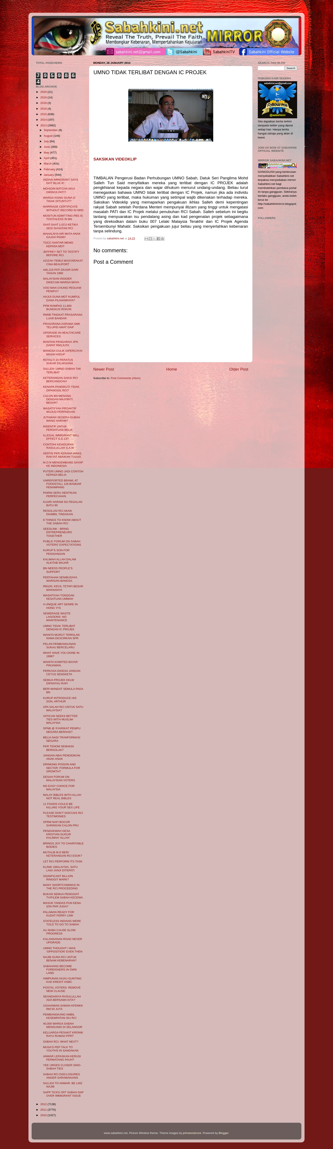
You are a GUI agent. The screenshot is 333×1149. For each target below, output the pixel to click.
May (47, 152)
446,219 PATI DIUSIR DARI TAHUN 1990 (60, 271)
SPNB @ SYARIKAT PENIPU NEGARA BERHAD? (62, 730)
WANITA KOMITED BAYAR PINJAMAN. (60, 663)
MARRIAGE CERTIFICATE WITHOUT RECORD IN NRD (63, 208)
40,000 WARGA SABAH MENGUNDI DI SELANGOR (62, 1025)
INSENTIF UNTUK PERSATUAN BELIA (58, 428)
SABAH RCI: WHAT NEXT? (60, 1041)
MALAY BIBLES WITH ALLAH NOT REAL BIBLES (62, 796)
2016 (44, 108)
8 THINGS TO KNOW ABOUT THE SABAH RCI (62, 521)
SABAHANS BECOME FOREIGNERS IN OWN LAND (60, 970)
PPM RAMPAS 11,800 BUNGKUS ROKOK (57, 307)
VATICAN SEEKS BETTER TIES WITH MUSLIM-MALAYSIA (60, 719)
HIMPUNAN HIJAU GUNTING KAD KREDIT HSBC (62, 980)
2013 (44, 125)
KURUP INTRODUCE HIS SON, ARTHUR (59, 699)
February (50, 169)
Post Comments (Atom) (126, 378)
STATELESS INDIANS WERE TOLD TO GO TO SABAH (62, 922)
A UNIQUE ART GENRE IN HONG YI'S (60, 606)
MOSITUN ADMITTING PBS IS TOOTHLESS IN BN (63, 217)
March (48, 163)
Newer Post (103, 369)
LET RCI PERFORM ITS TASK (62, 861)
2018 (44, 103)
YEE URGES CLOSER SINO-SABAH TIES (62, 1067)
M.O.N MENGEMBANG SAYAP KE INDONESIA (63, 464)
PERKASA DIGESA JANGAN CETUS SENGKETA (61, 672)
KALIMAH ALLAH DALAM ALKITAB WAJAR (59, 561)
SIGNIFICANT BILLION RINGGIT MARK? (58, 877)
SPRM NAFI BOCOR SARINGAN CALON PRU (61, 823)
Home (171, 369)
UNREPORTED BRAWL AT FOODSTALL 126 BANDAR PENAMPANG (62, 484)
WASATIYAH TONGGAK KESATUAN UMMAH (59, 597)
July (47, 141)
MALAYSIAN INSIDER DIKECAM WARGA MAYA (61, 280)
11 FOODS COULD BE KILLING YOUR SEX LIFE (61, 805)
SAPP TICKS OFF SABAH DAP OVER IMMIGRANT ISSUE (63, 1094)
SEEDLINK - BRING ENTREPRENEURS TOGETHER (57, 532)
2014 (44, 119)
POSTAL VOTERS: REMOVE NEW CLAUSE (62, 989)
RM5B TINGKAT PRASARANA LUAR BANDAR (62, 316)
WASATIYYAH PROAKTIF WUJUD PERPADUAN (59, 410)
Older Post (238, 369)
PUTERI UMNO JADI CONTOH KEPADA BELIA (63, 473)
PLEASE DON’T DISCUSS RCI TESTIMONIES (63, 814)
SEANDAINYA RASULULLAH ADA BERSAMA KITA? (62, 998)
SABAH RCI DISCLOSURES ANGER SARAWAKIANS (61, 1076)
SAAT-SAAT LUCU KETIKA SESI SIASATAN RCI (60, 226)
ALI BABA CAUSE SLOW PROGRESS (59, 932)
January (49, 174)
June (47, 146)
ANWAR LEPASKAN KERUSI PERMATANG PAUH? (62, 1058)
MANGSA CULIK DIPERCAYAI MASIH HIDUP (62, 352)
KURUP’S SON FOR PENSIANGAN (56, 552)
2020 (44, 91)
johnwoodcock (192, 1133)
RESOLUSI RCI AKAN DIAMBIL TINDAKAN (58, 512)
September (51, 130)
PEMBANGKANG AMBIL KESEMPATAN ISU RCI (60, 1016)
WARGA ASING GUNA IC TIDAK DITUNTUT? (59, 199)
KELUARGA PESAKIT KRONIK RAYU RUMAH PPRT (63, 1034)
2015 (44, 114)
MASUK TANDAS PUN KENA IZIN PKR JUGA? (62, 904)
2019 (44, 97)
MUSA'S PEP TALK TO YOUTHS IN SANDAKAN (61, 1049)
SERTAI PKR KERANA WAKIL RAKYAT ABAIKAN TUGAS (62, 455)
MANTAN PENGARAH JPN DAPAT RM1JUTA (60, 343)
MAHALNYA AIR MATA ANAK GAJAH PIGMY (61, 235)
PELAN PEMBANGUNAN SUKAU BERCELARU (59, 645)
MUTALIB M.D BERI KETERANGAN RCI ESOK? (62, 854)
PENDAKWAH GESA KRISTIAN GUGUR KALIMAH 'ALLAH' (57, 834)
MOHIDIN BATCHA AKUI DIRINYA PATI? (59, 190)
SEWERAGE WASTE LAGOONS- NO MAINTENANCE (57, 617)
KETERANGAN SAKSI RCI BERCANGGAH (60, 379)
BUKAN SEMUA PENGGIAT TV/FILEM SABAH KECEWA (63, 895)
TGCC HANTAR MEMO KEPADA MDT (58, 244)
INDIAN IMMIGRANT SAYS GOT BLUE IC (60, 181)
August (49, 135)
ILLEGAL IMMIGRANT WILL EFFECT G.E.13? (61, 437)
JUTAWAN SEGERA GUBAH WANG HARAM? (61, 419)
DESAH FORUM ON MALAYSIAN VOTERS (59, 778)
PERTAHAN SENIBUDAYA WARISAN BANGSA (60, 579)
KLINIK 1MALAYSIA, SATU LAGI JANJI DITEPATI (60, 868)
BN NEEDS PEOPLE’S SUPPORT (58, 570)
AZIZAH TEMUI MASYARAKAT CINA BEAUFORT (63, 262)
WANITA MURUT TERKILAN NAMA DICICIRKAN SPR (61, 636)
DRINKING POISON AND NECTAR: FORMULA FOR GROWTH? (61, 768)
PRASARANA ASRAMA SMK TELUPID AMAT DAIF (61, 325)
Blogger (224, 1133)
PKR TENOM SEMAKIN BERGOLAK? (58, 748)
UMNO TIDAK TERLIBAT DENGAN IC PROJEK (59, 627)
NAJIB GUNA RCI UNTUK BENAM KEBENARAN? (60, 958)
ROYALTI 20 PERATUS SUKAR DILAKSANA (58, 361)
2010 (44, 1115)
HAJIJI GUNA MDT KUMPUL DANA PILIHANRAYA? (61, 298)
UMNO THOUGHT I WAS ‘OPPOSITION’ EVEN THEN (62, 950)
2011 (44, 1109)
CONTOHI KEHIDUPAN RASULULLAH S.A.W (58, 446)
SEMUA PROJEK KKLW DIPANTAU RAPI (58, 681)
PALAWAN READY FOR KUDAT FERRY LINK (58, 914)
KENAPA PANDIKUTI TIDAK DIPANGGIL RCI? (61, 388)
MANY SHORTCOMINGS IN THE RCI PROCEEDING (61, 886)
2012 (44, 1104)
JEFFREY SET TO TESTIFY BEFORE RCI (61, 253)
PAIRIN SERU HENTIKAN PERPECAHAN (59, 494)
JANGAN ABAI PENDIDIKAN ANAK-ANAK (61, 757)
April (47, 158)
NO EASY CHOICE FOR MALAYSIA (59, 787)
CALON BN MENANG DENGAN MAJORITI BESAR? (58, 399)
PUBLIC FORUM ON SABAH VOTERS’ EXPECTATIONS (62, 543)
